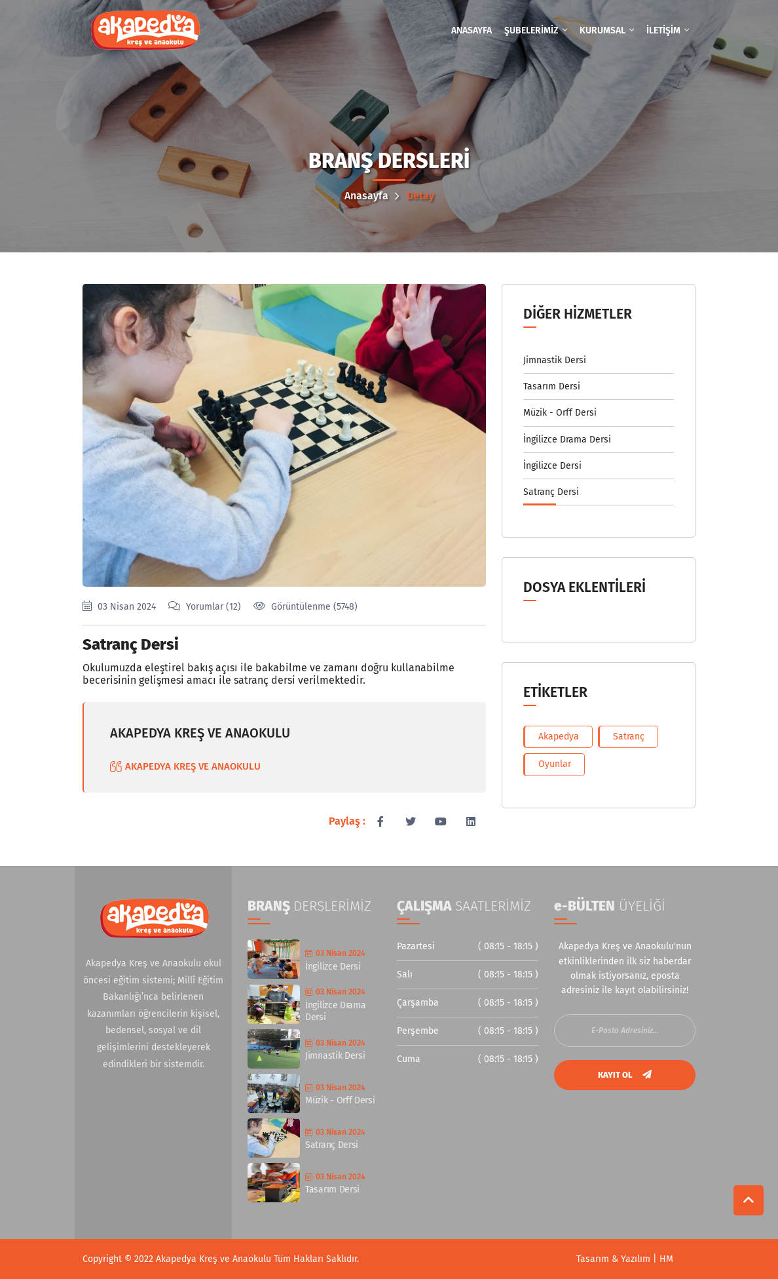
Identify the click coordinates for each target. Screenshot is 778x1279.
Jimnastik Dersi (554, 360)
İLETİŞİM (667, 30)
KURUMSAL (607, 30)
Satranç (628, 736)
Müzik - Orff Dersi (560, 412)
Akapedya (558, 736)
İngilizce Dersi (552, 465)
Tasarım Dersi (551, 386)
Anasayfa (371, 195)
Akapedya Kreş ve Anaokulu (215, 1259)
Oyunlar (554, 764)
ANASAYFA (471, 30)
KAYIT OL (625, 1075)
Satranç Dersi (131, 644)
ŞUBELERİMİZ (535, 30)
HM (666, 1259)
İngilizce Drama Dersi (567, 439)
